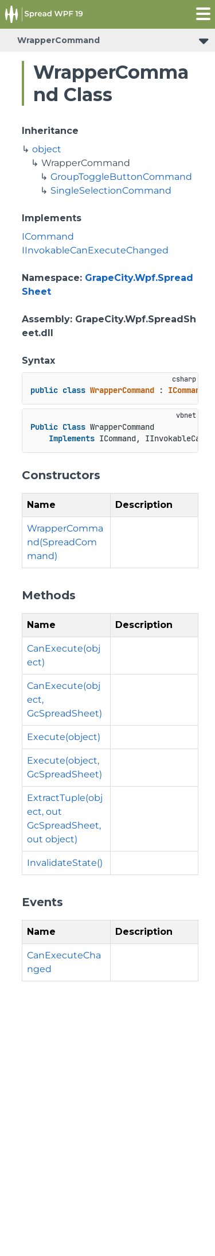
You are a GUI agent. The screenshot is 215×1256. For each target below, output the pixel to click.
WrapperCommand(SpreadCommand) (65, 542)
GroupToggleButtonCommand (121, 176)
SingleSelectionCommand (110, 190)
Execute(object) (63, 736)
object (46, 149)
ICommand (48, 236)
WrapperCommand (58, 40)
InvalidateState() (65, 862)
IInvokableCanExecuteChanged (95, 250)
